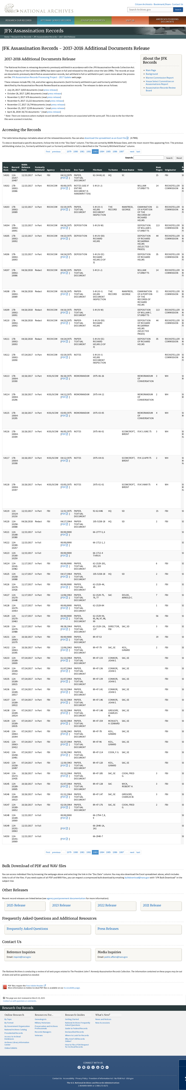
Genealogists (40, 1019)
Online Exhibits (11, 1048)
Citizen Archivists (143, 4)
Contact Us (177, 4)
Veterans (39, 1035)
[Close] (182, 1063)
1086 (115, 151)
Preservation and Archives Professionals (46, 1027)
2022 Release (107, 905)
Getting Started (72, 1019)
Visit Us (130, 20)
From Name (128, 169)
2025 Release (16, 905)
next (132, 151)
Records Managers (43, 1032)
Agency (51, 169)
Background (152, 73)
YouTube (97, 1067)
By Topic (8, 1019)
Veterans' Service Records (56, 20)
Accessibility (68, 1078)
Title (140, 169)
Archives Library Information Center (17, 1043)
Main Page (151, 70)
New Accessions (102, 1022)
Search (178, 9)
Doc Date (65, 169)
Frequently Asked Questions (27, 929)
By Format (9, 1022)
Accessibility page (72, 988)
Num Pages (159, 168)
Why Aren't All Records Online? (75, 1040)
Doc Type (79, 169)
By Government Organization (17, 1026)
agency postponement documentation (66, 898)
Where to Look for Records (77, 1035)
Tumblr (93, 1067)
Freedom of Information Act (101, 1078)
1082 (88, 151)
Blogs (102, 1067)
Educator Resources (93, 20)
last (138, 151)
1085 (108, 151)
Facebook (79, 1067)
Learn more (160, 1084)
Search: (129, 157)
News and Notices (103, 1019)
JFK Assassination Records (45, 36)
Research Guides (75, 1014)
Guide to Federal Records (76, 1028)
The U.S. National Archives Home (38, 8)
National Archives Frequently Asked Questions (77, 1023)
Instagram (88, 1067)
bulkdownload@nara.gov (137, 877)
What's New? (102, 1014)
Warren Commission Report (160, 77)
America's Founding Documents (167, 20)
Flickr (107, 1067)
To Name (113, 169)
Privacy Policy (82, 1078)
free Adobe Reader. (36, 985)
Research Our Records (19, 20)
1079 (69, 151)
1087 (121, 151)
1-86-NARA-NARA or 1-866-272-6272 (93, 1085)
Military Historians (42, 1022)
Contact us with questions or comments (19, 1001)
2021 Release (152, 905)
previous (56, 151)
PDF (63, 177)
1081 (82, 151)
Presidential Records (14, 1033)
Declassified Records (74, 1032)
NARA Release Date (26, 167)
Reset (179, 158)
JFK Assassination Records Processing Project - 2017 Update (41, 77)
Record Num (15, 168)
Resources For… (44, 1014)
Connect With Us (93, 1062)
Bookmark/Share (162, 4)
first (48, 151)
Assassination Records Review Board (161, 89)
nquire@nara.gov (22, 956)
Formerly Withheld (40, 168)
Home (6, 36)
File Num (97, 169)
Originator (170, 169)
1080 (75, 151)
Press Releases (108, 929)
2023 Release (61, 905)
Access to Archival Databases (13, 1037)
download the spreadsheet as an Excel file (105, 137)
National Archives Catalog (16, 1029)
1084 (101, 151)
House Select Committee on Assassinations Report (160, 82)
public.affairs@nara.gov (116, 956)
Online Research (14, 1014)
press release (50, 89)
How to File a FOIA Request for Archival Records (77, 1045)
